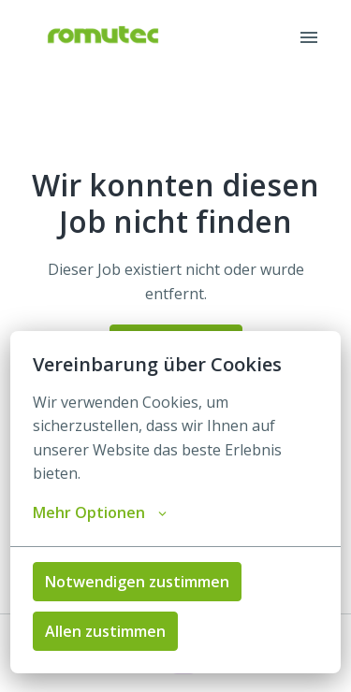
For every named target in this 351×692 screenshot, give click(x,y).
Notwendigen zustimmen (137, 581)
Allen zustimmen (105, 631)
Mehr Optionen (100, 512)
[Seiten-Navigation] (309, 37)
